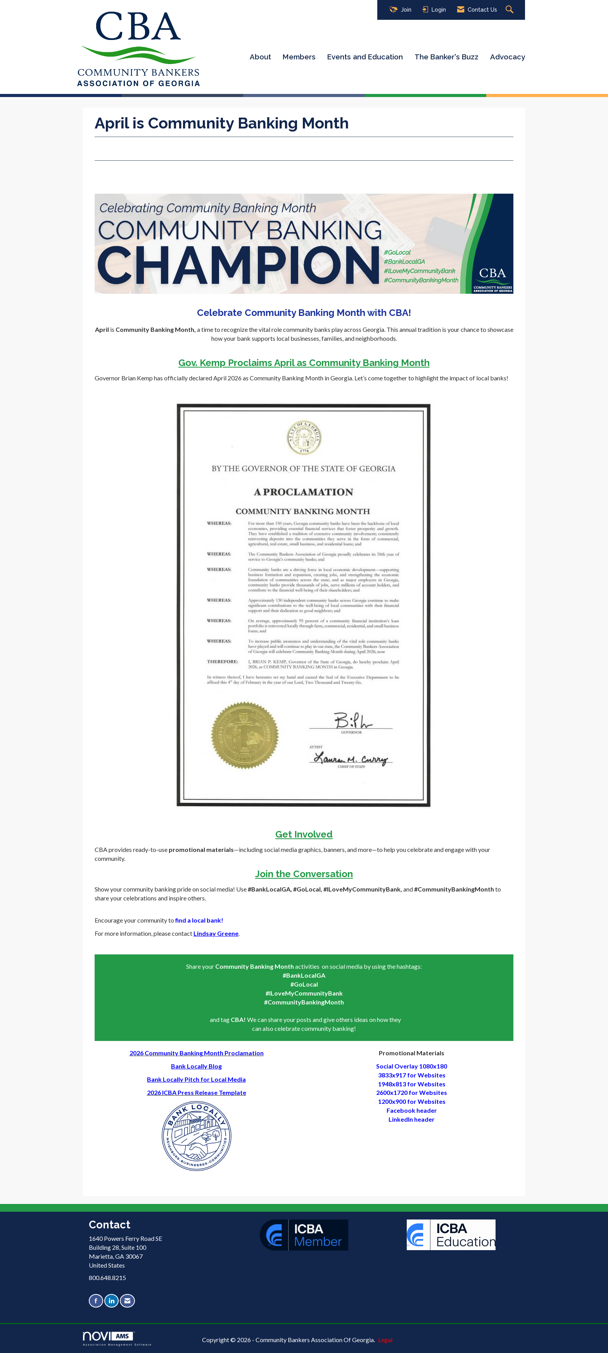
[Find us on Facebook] (96, 1301)
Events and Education (365, 56)
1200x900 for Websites (412, 1101)
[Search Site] (510, 10)
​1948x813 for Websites (412, 1084)
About (260, 56)
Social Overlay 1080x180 (411, 1066)
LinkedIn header (412, 1119)
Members (299, 56)
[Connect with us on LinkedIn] (111, 1301)
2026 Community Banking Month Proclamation (197, 1052)
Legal (385, 1339)
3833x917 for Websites (412, 1075)
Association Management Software (117, 1339)
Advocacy (507, 56)
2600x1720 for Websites (411, 1092)
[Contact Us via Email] (127, 1301)
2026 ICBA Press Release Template (196, 1092)
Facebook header (412, 1110)
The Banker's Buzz (446, 56)
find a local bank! (200, 920)
